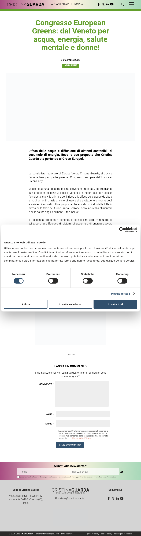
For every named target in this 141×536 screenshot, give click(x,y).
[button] (131, 4)
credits (129, 534)
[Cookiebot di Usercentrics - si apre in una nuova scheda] (121, 229)
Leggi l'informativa (109, 477)
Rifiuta (26, 304)
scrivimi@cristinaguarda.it (72, 498)
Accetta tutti (115, 304)
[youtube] (112, 4)
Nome (50, 414)
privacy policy (93, 534)
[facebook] (99, 4)
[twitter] (103, 4)
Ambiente (70, 65)
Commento (46, 384)
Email (49, 423)
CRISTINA (25, 4)
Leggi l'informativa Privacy (79, 438)
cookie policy (106, 534)
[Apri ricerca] (123, 4)
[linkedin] (107, 4)
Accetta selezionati (70, 304)
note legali (118, 534)
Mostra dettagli (120, 293)
